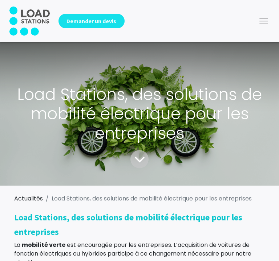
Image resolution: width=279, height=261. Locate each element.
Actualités (28, 198)
